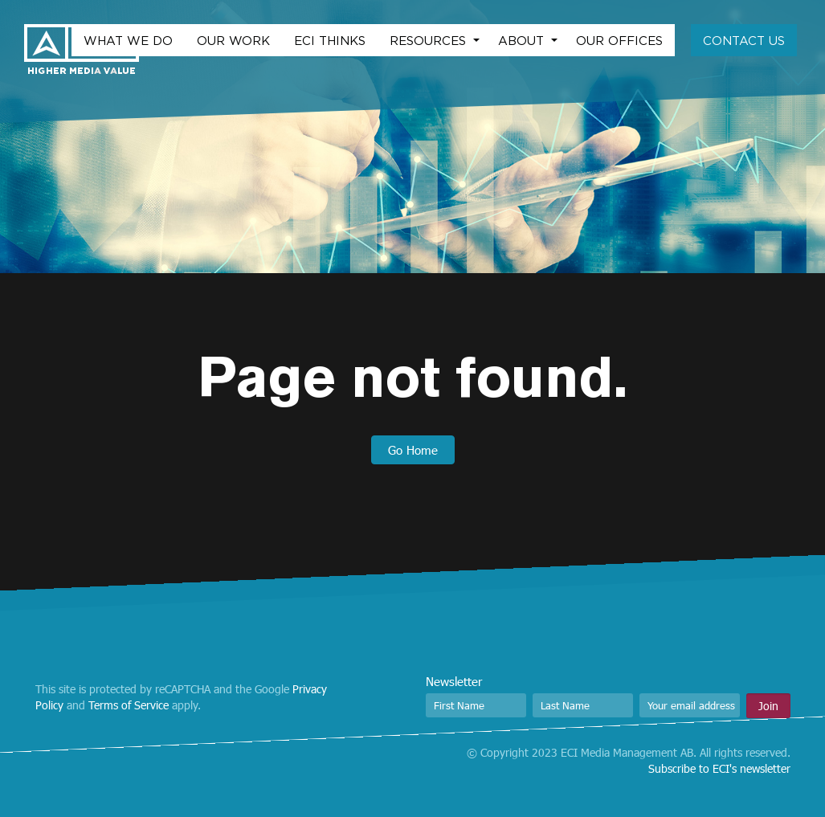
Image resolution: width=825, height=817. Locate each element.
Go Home (413, 450)
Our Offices (619, 40)
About (523, 40)
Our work (233, 40)
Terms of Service (128, 705)
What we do (128, 40)
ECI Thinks (330, 40)
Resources (430, 40)
